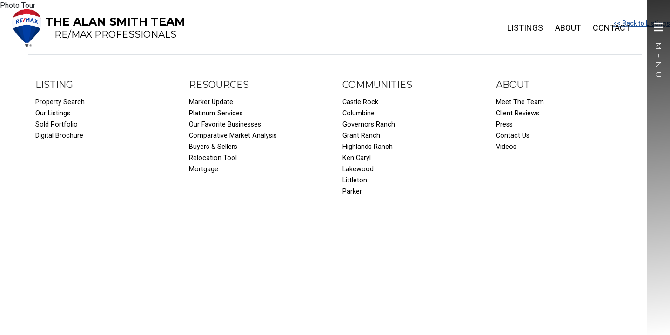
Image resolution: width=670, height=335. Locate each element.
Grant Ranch (361, 136)
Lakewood (358, 169)
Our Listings (52, 113)
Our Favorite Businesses (225, 124)
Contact (611, 28)
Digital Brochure (59, 136)
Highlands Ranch (367, 147)
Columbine (358, 113)
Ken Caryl (356, 158)
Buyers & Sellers (213, 147)
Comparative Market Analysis (233, 136)
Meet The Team (520, 102)
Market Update (211, 102)
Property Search (60, 102)
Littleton (354, 180)
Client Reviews (517, 113)
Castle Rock (360, 102)
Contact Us (512, 136)
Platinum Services (216, 113)
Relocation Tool (213, 158)
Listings (525, 28)
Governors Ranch (368, 124)
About (568, 28)
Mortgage (203, 169)
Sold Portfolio (56, 124)
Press (504, 124)
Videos (506, 147)
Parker (352, 191)
